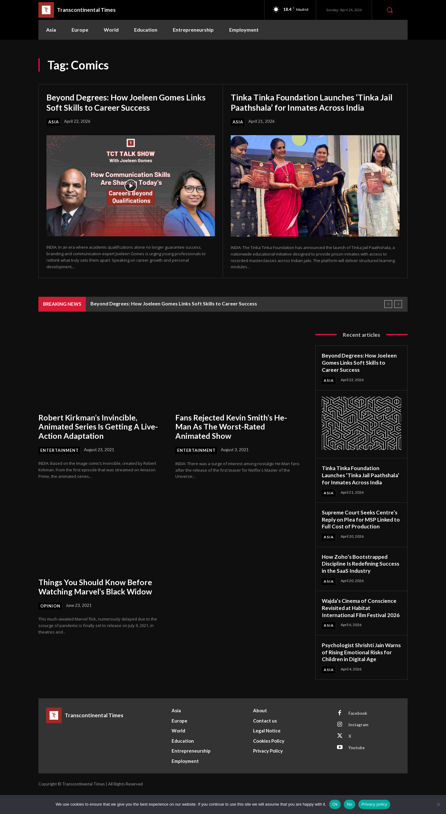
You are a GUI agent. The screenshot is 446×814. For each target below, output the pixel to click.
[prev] (388, 304)
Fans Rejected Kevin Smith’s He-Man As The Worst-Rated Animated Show (233, 426)
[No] (438, 804)
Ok (335, 804)
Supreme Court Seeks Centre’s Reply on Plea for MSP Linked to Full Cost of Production (360, 525)
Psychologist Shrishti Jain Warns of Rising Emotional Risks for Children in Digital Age (356, 668)
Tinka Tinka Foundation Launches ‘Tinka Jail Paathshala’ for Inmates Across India (310, 102)
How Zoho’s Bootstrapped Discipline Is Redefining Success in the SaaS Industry (357, 569)
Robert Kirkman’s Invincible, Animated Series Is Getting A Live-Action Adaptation (100, 426)
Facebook (357, 732)
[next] (398, 304)
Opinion (50, 605)
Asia (53, 121)
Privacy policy (374, 804)
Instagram (358, 743)
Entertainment (59, 450)
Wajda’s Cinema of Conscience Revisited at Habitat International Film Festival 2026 (360, 617)
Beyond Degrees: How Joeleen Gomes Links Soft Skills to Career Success (120, 102)
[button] (390, 10)
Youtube (356, 766)
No (349, 804)
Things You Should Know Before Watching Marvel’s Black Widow (97, 586)
